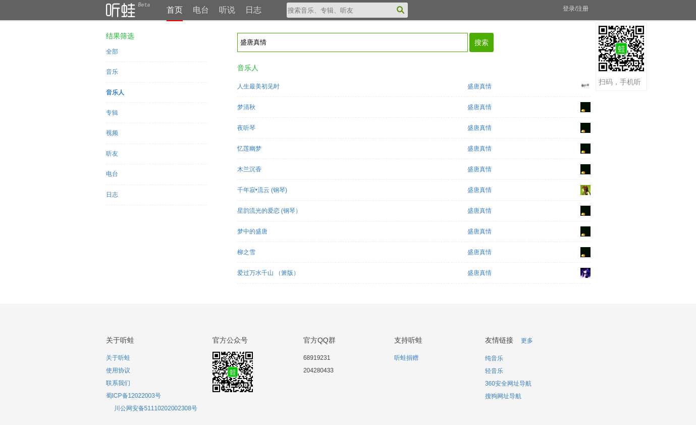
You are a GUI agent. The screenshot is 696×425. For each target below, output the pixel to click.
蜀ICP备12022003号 (133, 395)
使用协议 (118, 370)
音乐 (112, 71)
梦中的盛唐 (252, 231)
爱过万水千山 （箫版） (268, 272)
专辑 (112, 112)
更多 (527, 340)
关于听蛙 (118, 357)
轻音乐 (494, 370)
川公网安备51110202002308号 (155, 408)
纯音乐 (494, 358)
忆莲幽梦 (249, 148)
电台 (201, 10)
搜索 (481, 42)
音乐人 (115, 92)
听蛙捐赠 (406, 357)
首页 (175, 10)
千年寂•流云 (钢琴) (262, 190)
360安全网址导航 (508, 383)
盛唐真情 (479, 86)
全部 (112, 51)
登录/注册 (575, 8)
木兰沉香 (249, 169)
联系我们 (118, 383)
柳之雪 (246, 252)
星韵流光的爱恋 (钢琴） (269, 210)
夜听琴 (246, 127)
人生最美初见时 (258, 86)
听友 (112, 153)
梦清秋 (246, 107)
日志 (253, 10)
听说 (227, 10)
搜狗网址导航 (503, 396)
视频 (112, 132)
